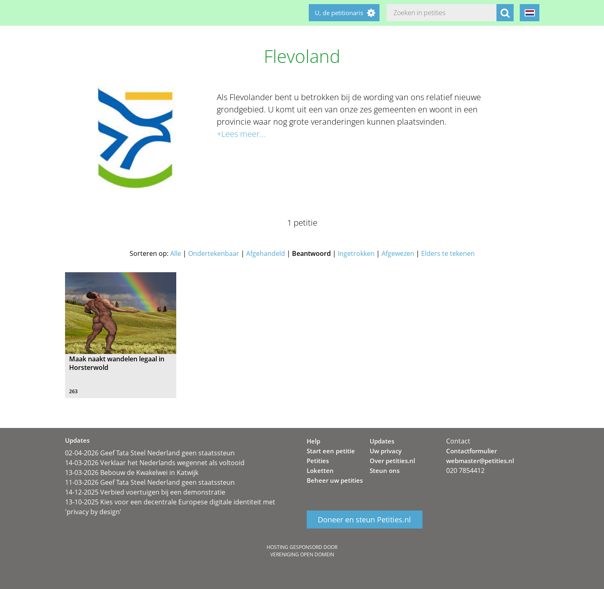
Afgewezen (398, 253)
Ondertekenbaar (213, 253)
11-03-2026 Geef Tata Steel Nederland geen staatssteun (150, 482)
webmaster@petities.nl (480, 461)
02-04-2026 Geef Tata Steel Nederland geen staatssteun (150, 452)
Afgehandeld (265, 253)
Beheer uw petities (335, 480)
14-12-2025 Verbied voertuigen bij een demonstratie (145, 492)
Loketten (320, 470)
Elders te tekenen (448, 253)
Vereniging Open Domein (302, 554)
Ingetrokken (356, 253)
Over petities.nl (392, 461)
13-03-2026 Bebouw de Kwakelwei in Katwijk (131, 472)
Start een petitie (331, 451)
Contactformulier (471, 451)
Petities (318, 461)
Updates (382, 441)
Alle (175, 253)
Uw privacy (386, 451)
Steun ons (385, 470)
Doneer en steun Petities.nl (364, 519)
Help (313, 441)
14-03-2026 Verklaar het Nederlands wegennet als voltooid (155, 462)
